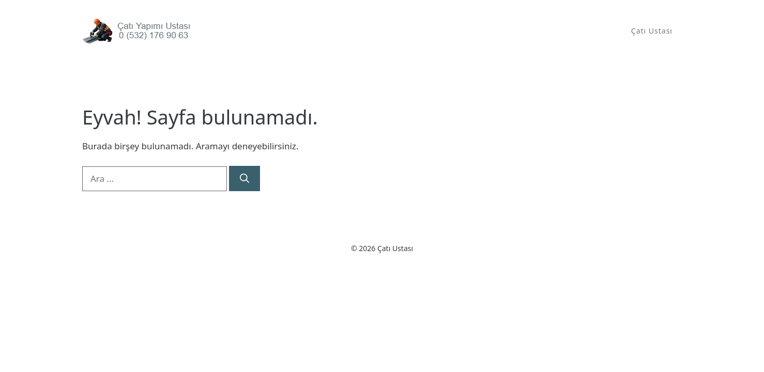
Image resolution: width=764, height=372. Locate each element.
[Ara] (244, 178)
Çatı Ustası (652, 31)
